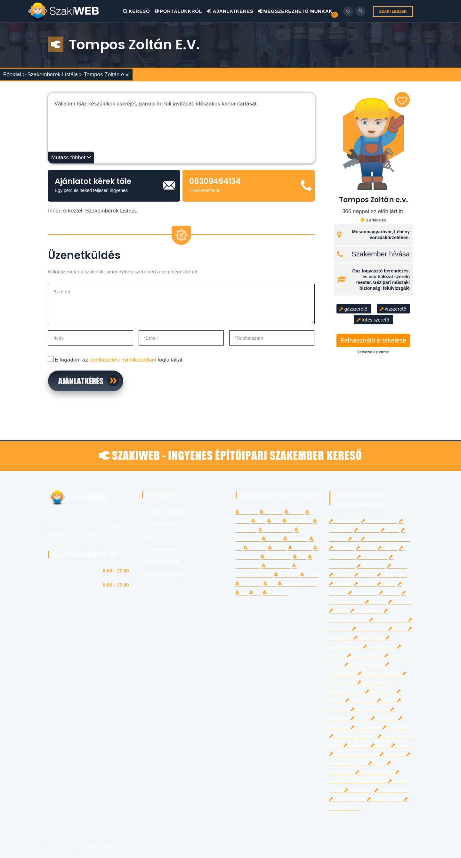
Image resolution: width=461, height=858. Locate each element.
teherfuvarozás (391, 790)
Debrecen (271, 512)
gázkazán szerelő (370, 709)
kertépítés (341, 583)
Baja (270, 583)
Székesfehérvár (275, 530)
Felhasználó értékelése (373, 340)
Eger (300, 556)
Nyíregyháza (296, 521)
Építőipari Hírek (165, 512)
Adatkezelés (162, 549)
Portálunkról (178, 11)
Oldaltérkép (162, 524)
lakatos (397, 628)
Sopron (277, 548)
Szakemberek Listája (53, 74)
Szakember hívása (381, 254)
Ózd (241, 592)
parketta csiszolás (364, 664)
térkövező (399, 601)
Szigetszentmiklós (297, 583)
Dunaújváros (276, 565)
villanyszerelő (344, 521)
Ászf (152, 537)
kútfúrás (388, 548)
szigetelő (365, 583)
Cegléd (309, 574)
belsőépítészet (379, 646)
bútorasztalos (366, 727)
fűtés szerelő (372, 319)
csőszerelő (392, 754)
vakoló (376, 763)
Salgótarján (248, 583)
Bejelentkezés (164, 574)
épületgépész (372, 556)
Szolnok (272, 539)
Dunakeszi (286, 574)
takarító (380, 745)
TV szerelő (395, 727)
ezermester (384, 718)
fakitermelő (356, 745)
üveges (390, 530)
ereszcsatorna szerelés (353, 754)
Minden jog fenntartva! (106, 847)
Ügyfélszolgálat (168, 587)
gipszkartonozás (365, 655)
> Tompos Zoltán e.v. (104, 74)
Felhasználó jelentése (373, 352)
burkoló (386, 583)
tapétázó (401, 745)
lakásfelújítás (363, 592)
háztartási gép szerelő (352, 736)
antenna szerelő (384, 799)
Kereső (136, 11)
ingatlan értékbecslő (379, 673)
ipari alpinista (380, 691)
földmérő (375, 601)
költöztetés (366, 530)
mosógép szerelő (388, 619)
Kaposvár (255, 548)
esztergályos (371, 565)
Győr (274, 521)
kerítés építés (392, 574)
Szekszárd (275, 592)
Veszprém (300, 548)
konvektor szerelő (374, 772)
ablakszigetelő (366, 610)
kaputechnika (360, 700)
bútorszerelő (358, 790)
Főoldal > (14, 74)
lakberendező (369, 637)
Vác (255, 592)
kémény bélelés (369, 628)
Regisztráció (162, 562)
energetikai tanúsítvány (385, 539)
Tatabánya (295, 539)
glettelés (364, 574)
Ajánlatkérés (230, 11)
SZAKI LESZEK (393, 11)
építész (360, 718)
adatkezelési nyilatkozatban (123, 360)
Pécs (258, 521)
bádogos (389, 592)
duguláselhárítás (379, 521)
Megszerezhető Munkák (295, 11)
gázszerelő (353, 308)
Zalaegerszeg (276, 556)
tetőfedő (366, 548)
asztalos (397, 565)
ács (353, 539)
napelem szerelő (347, 799)
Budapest (246, 512)
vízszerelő (393, 308)
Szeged (294, 512)
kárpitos (339, 610)
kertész (386, 700)
